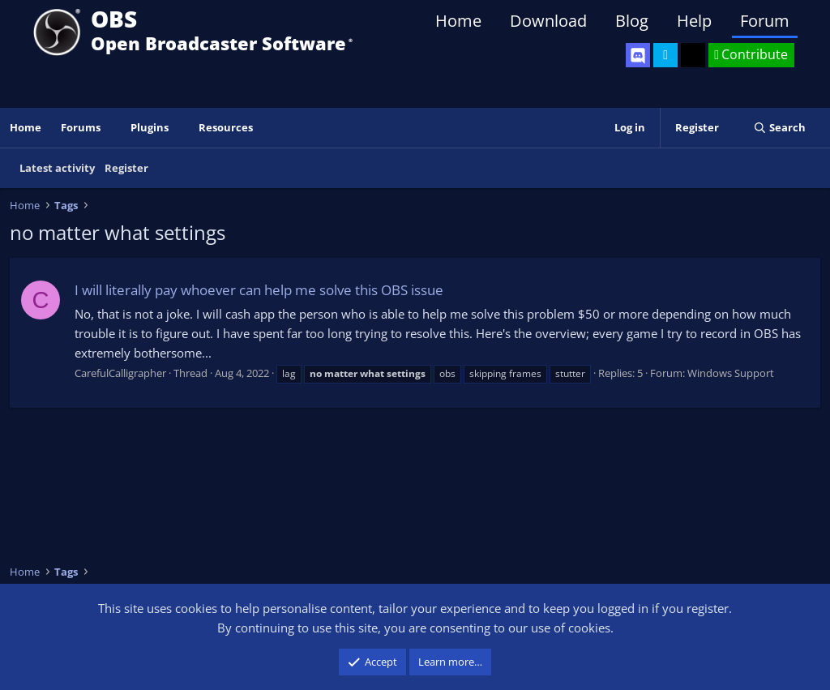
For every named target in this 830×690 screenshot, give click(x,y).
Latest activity (57, 168)
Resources (226, 127)
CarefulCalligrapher (120, 373)
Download (548, 21)
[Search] (779, 128)
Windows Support (730, 373)
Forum (764, 21)
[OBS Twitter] (665, 55)
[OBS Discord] (638, 55)
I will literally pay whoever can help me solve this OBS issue (259, 290)
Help (694, 21)
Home (458, 21)
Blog (631, 21)
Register (126, 168)
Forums (81, 127)
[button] (112, 128)
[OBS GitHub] (693, 55)
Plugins (149, 127)
